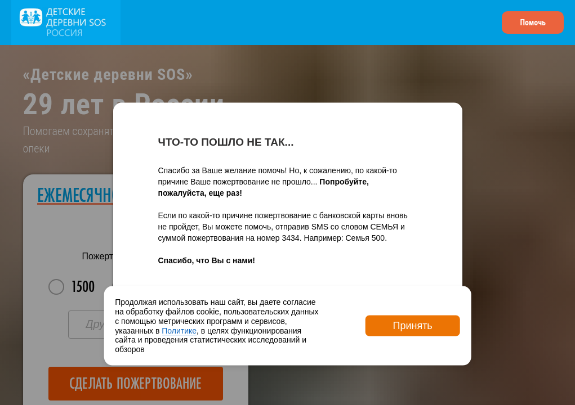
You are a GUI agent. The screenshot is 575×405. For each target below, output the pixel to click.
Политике (179, 330)
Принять (412, 325)
